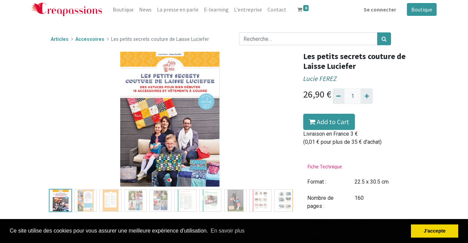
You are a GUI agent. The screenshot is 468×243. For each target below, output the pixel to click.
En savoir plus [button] (228, 231)
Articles (60, 39)
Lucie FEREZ (320, 78)
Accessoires (89, 39)
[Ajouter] (366, 96)
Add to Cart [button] (329, 121)
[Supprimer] (338, 96)
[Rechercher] (384, 38)
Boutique (421, 9)
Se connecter (380, 9)
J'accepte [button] (435, 231)
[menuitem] (123, 9)
